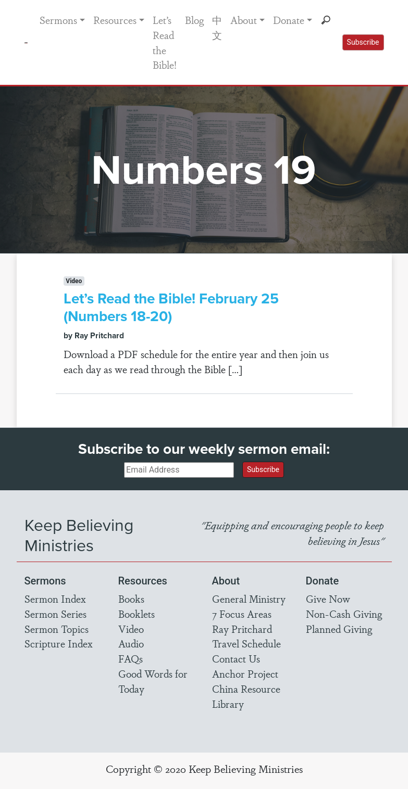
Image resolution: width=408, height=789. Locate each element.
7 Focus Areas (241, 613)
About (243, 19)
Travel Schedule (246, 643)
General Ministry (249, 598)
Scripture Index (58, 643)
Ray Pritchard (242, 628)
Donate (288, 19)
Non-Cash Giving (344, 613)
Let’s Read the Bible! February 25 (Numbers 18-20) (171, 307)
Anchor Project (245, 673)
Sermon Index (55, 598)
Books (131, 598)
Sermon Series (55, 613)
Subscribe (363, 42)
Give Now (328, 598)
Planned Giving (339, 628)
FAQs (130, 658)
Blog (194, 19)
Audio (131, 643)
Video (131, 628)
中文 (217, 27)
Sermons (58, 19)
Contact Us (236, 658)
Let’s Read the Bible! (165, 42)
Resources (115, 19)
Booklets (136, 613)
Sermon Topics (56, 628)
